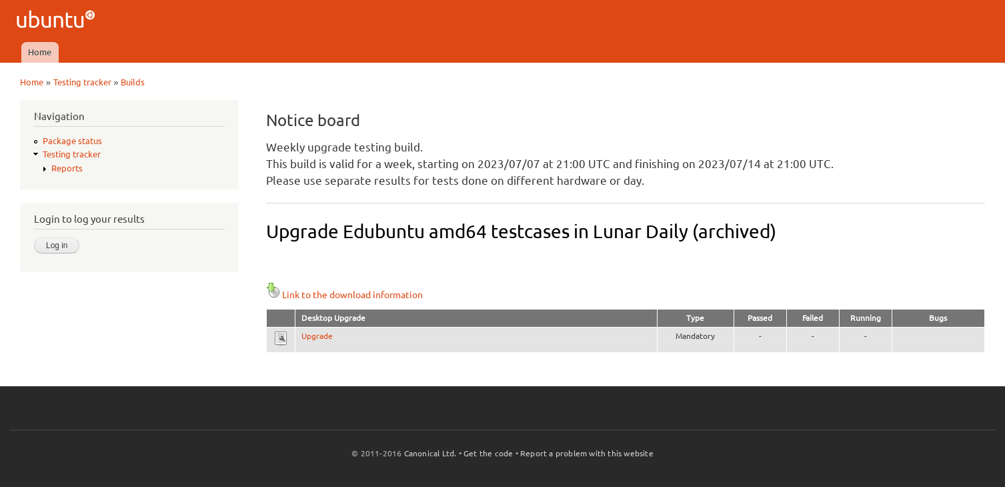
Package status (72, 140)
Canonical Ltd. (430, 453)
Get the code (488, 453)
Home (39, 52)
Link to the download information (344, 295)
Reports (67, 168)
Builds (133, 82)
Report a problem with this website (587, 453)
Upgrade (317, 336)
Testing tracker (82, 82)
